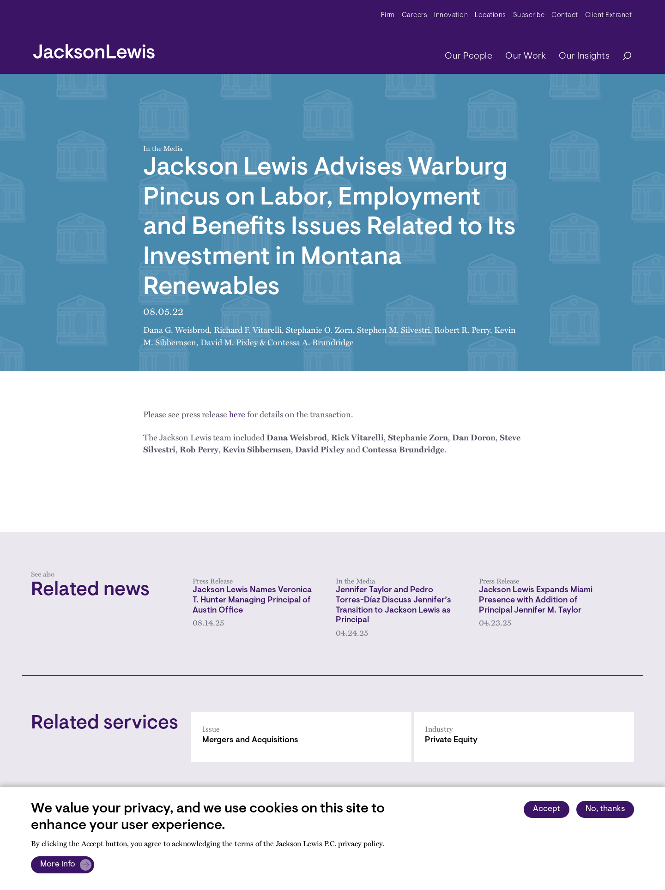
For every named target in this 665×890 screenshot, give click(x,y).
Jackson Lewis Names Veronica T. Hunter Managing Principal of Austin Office (252, 600)
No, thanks (605, 809)
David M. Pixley (229, 342)
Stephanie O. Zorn (319, 329)
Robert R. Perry (462, 329)
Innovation (451, 15)
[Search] (622, 56)
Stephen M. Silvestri (393, 329)
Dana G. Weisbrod (176, 329)
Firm (388, 15)
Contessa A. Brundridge (310, 342)
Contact (564, 15)
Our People (468, 56)
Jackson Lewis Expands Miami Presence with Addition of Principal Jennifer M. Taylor (535, 600)
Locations (490, 15)
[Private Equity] (524, 737)
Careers (415, 15)
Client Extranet (608, 15)
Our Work (525, 56)
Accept (546, 809)
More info (57, 864)
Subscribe (529, 15)
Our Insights (584, 56)
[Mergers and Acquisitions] (301, 737)
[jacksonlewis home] (94, 49)
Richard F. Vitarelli (248, 329)
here (238, 414)
